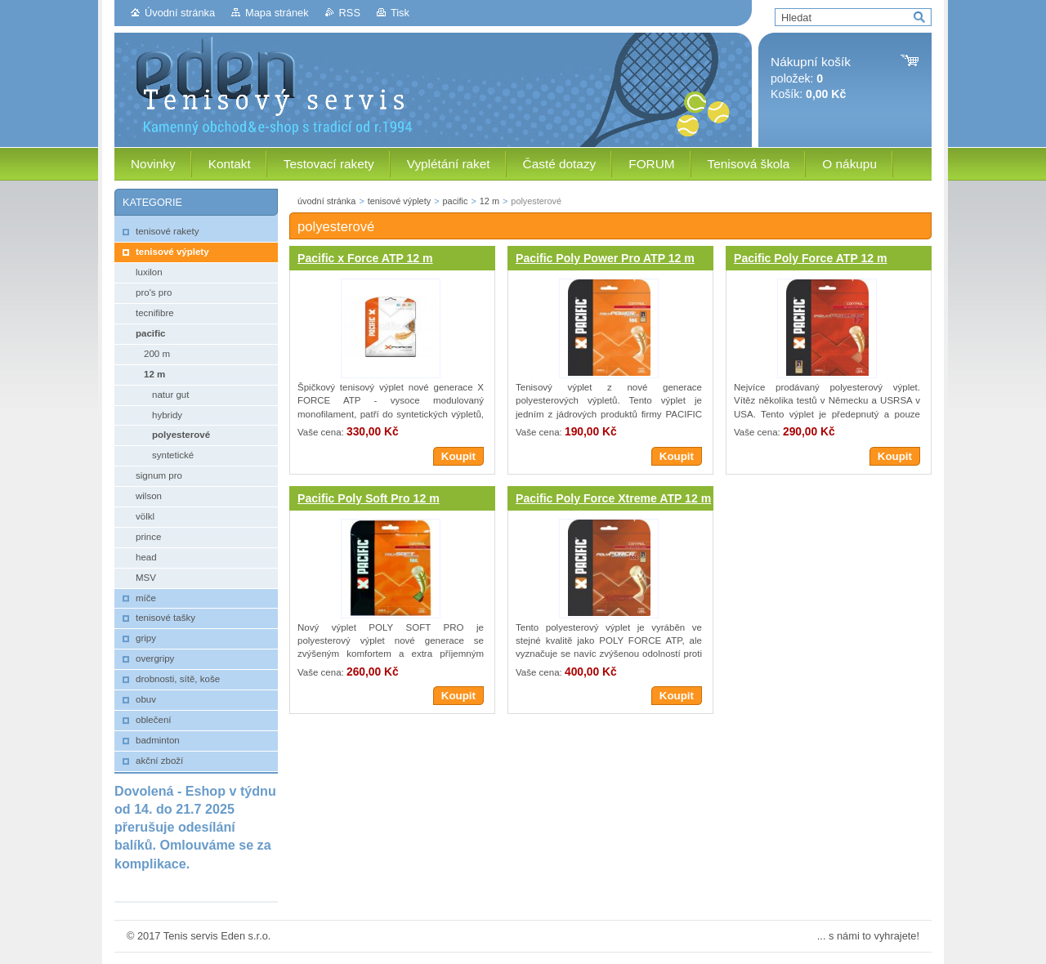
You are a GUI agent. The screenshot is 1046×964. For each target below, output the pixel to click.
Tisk (400, 13)
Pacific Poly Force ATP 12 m (810, 258)
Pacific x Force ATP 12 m (365, 258)
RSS (349, 13)
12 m (489, 201)
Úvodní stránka (180, 13)
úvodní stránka (326, 201)
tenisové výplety (399, 201)
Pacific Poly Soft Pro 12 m (368, 498)
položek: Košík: (811, 78)
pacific (455, 201)
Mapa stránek (277, 13)
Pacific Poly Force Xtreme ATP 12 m (613, 498)
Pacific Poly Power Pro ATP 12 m (605, 258)
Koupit (458, 456)
